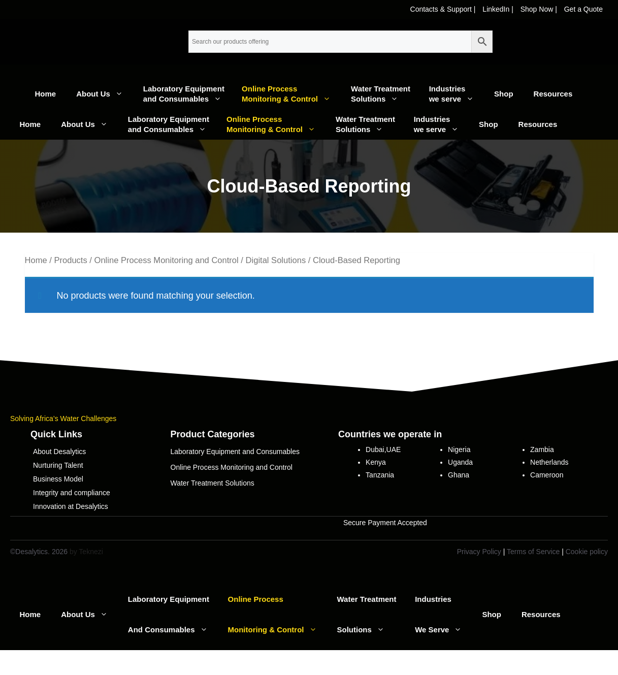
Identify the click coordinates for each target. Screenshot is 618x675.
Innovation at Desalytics (70, 506)
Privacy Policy (479, 552)
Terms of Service (533, 552)
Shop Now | (540, 9)
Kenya (376, 462)
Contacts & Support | (444, 9)
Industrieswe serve (456, 94)
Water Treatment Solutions (385, 94)
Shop (503, 93)
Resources (553, 93)
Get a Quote (583, 9)
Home (45, 93)
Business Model (58, 479)
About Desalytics (59, 451)
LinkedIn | (498, 9)
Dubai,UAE (383, 449)
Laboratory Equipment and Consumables (187, 94)
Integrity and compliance (71, 493)
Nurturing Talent (58, 465)
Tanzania (380, 475)
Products (70, 260)
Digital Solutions (276, 260)
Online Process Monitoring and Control (166, 260)
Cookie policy (587, 552)
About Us (104, 94)
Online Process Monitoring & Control (291, 94)
